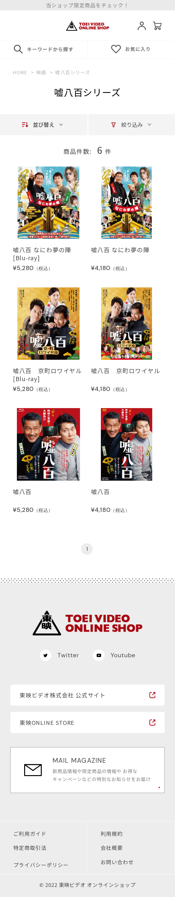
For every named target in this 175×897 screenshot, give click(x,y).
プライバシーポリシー (41, 865)
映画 (41, 72)
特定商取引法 (30, 848)
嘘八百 (22, 492)
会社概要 (112, 848)
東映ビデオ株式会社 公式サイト (62, 695)
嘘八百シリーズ (72, 72)
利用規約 (112, 833)
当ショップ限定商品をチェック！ (87, 5)
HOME (20, 72)
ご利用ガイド (30, 833)
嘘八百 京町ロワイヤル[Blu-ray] (47, 375)
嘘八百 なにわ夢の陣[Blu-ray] (42, 254)
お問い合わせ (117, 862)
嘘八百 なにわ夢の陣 (120, 250)
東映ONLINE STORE (47, 722)
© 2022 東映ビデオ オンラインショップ (87, 885)
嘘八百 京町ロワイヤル (125, 371)
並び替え (43, 124)
